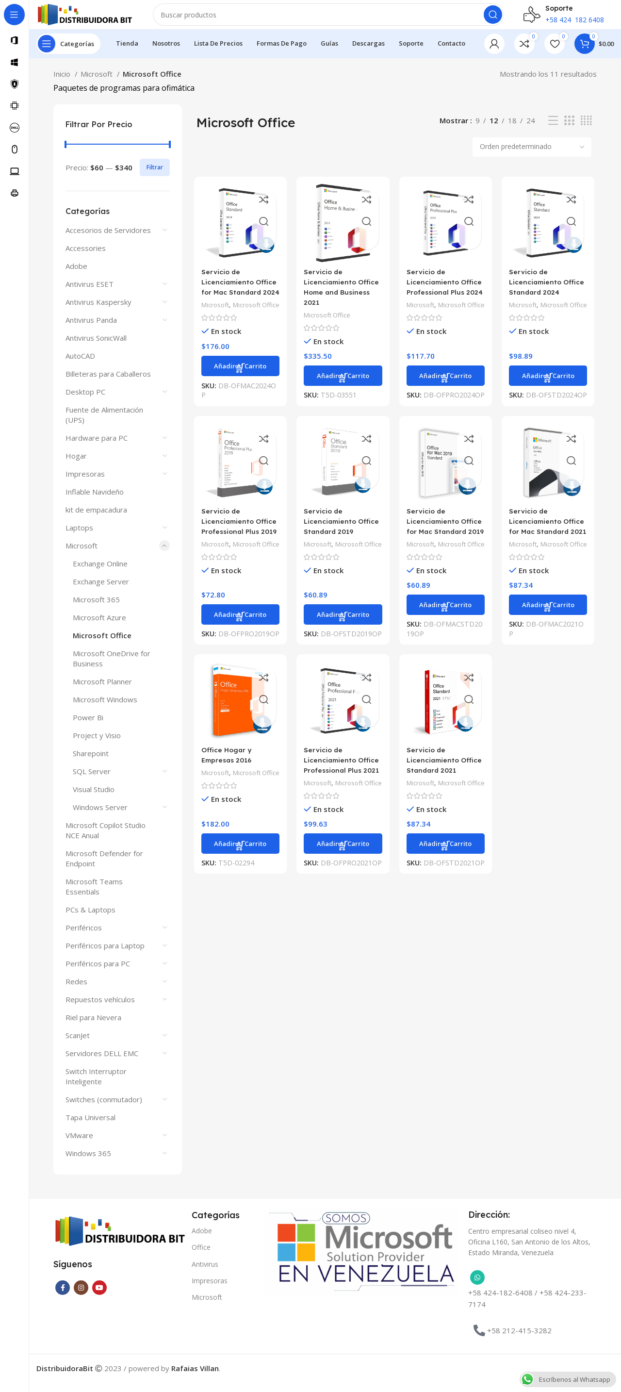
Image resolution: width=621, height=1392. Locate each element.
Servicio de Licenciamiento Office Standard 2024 (549, 292)
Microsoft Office (102, 645)
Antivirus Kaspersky (98, 311)
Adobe (76, 276)
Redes (76, 991)
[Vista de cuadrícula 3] (569, 130)
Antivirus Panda (91, 329)
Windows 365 (88, 1163)
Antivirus (205, 1273)
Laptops (79, 537)
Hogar (76, 465)
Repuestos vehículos (100, 1009)
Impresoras (85, 483)
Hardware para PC (96, 447)
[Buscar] (328, 19)
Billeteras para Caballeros (108, 383)
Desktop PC (85, 401)
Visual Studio (93, 799)
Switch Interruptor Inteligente (96, 1086)
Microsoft (97, 83)
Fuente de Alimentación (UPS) (104, 424)
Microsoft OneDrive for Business (111, 668)
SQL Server (92, 781)
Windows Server (100, 817)
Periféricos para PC (97, 973)
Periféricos (83, 937)
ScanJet (77, 1045)
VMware (79, 1145)
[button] (238, 396)
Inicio (62, 83)
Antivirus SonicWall (96, 347)
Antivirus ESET (89, 293)
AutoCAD (80, 365)
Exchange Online (100, 573)
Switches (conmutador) (103, 1109)
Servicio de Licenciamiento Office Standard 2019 (342, 543)
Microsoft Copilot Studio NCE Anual (105, 840)
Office (201, 1256)
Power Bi (88, 727)
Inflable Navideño (94, 501)
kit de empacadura (96, 519)
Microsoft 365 (96, 609)
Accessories (85, 258)
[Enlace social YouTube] (99, 1297)
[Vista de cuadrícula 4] (586, 130)
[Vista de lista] (553, 130)
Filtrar (155, 177)
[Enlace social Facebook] (62, 1297)
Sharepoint (91, 763)
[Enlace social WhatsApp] (477, 1287)
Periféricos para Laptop (105, 955)
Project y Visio (97, 745)
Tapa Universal (90, 1127)
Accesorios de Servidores (108, 240)
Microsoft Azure (99, 627)
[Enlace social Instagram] (81, 1297)
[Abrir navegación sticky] (68, 53)
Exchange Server (101, 591)
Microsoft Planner (102, 691)
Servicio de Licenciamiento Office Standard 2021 (446, 802)
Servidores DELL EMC (101, 1063)
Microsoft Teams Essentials (94, 896)
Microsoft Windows (105, 709)
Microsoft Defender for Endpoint (104, 868)
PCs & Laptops (90, 919)
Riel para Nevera (93, 1027)
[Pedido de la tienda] (532, 157)
